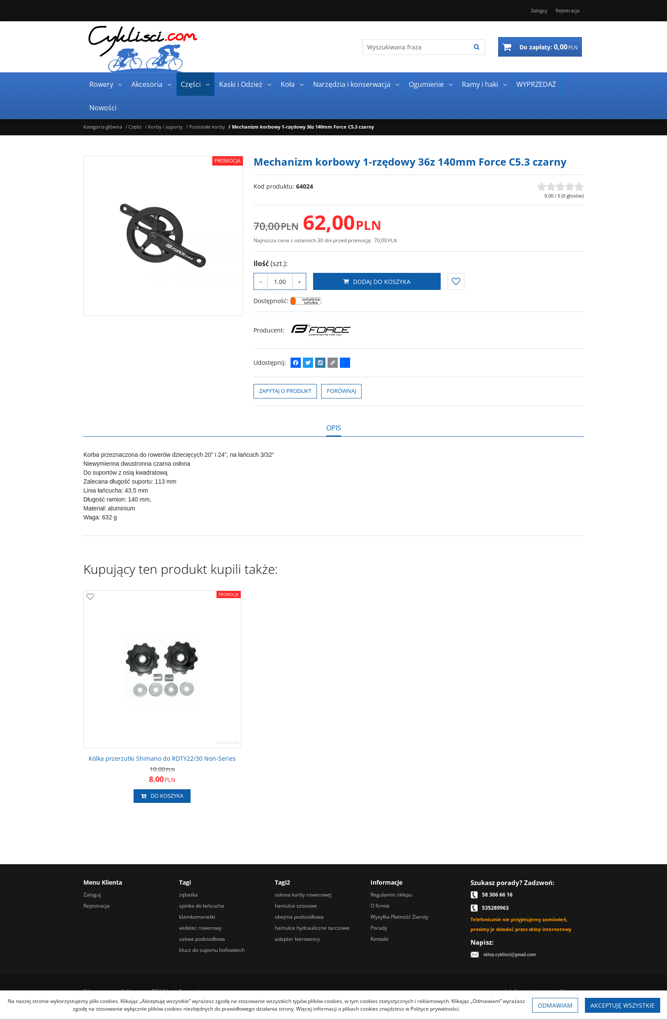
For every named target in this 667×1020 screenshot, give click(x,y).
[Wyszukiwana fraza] (415, 47)
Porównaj (341, 391)
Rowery (101, 84)
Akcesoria (146, 84)
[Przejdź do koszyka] (548, 47)
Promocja (227, 160)
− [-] (260, 282)
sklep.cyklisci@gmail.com (509, 954)
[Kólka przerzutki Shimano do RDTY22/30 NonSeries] (162, 758)
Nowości (103, 107)
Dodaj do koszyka (376, 281)
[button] (333, 427)
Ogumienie (426, 84)
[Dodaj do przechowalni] (456, 281)
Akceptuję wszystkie (622, 1005)
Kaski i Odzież (240, 84)
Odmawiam (555, 1005)
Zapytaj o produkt (285, 391)
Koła (288, 84)
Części (191, 84)
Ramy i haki (480, 84)
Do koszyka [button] (162, 796)
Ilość (271, 263)
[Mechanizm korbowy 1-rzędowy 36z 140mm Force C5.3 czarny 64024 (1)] (163, 235)
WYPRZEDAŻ (536, 84)
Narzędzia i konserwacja (352, 84)
